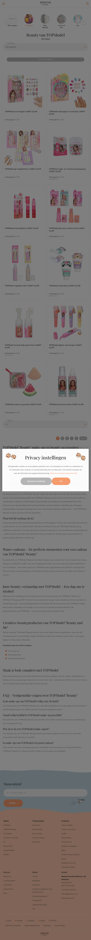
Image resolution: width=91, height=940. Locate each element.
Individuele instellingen (36, 481)
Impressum (54, 473)
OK (61, 481)
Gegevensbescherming (68, 473)
